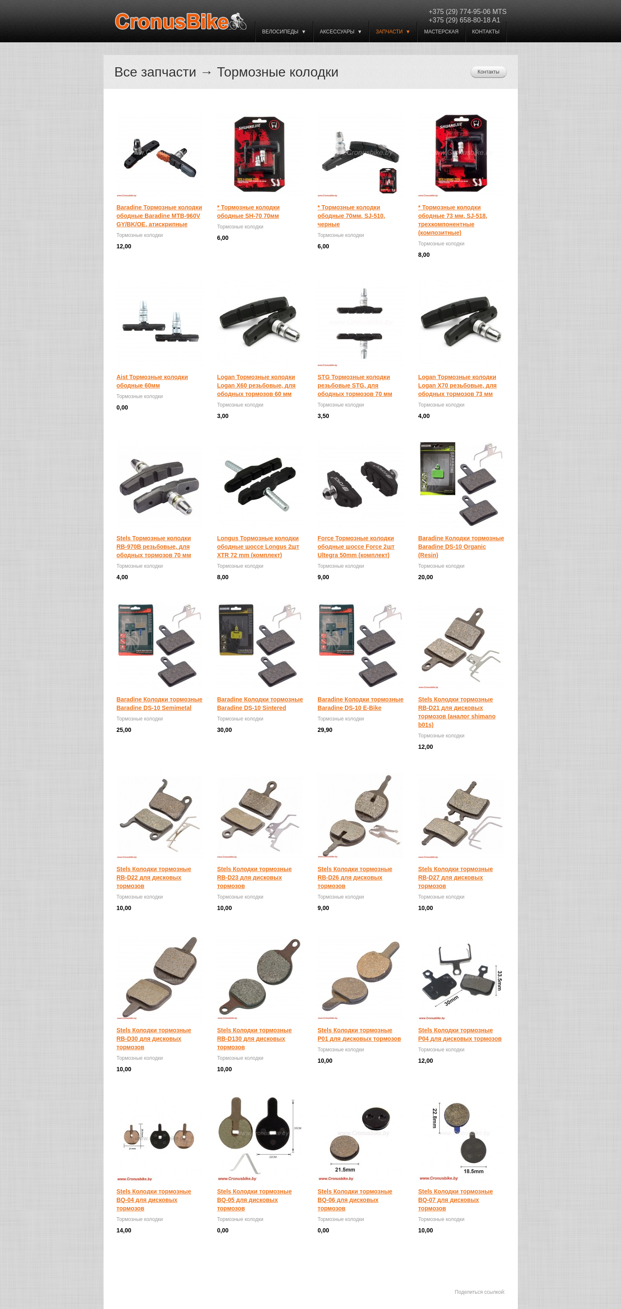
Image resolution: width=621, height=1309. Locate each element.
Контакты (486, 32)
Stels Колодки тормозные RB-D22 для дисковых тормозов (154, 877)
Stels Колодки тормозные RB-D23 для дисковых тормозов (254, 877)
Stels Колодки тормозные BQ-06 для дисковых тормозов (354, 1200)
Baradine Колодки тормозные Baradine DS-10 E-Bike (360, 703)
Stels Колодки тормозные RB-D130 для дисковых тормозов (254, 1038)
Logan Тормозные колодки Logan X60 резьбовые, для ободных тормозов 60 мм (256, 385)
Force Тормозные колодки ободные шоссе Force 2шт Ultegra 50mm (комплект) (355, 546)
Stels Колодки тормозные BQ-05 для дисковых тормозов (254, 1200)
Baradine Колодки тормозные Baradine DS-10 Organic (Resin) (461, 546)
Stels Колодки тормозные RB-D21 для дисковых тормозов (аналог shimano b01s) (456, 712)
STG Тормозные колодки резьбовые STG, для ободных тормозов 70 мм (354, 385)
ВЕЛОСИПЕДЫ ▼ (284, 32)
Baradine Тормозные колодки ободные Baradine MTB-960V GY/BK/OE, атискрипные (159, 216)
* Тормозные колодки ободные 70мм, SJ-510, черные (351, 216)
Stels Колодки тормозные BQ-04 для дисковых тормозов (154, 1200)
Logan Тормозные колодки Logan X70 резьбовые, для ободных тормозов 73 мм (457, 385)
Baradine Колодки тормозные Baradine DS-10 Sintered (260, 703)
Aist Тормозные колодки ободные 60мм (152, 381)
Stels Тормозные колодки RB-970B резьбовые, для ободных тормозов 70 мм (154, 546)
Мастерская (441, 32)
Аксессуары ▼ (341, 32)
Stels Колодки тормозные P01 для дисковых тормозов (359, 1034)
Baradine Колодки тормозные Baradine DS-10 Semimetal (159, 703)
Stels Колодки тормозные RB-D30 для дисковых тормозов (154, 1038)
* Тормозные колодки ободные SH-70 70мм (248, 211)
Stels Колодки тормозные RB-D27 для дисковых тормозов (455, 877)
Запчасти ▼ (393, 32)
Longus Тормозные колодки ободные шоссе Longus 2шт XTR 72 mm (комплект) (258, 546)
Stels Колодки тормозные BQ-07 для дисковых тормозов (455, 1200)
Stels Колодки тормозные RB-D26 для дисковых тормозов (354, 877)
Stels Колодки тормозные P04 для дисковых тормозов (459, 1034)
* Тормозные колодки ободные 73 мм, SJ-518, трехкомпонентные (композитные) (452, 220)
